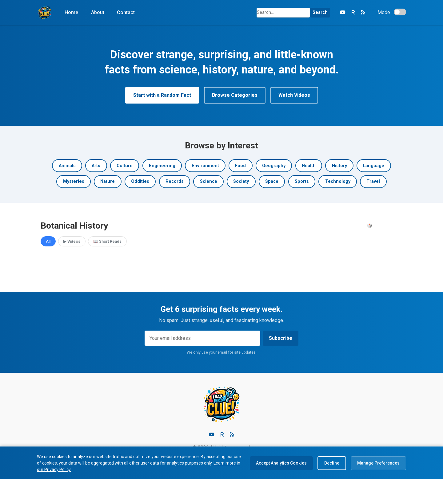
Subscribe (280, 338)
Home (71, 12)
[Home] (44, 12)
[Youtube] (211, 435)
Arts (96, 165)
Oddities (140, 181)
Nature (107, 181)
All (48, 241)
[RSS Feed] (363, 13)
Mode (383, 12)
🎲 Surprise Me (382, 225)
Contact (126, 12)
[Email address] (202, 338)
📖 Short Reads (107, 241)
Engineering (162, 165)
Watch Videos (294, 95)
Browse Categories (234, 95)
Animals (67, 165)
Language (373, 165)
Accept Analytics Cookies (281, 463)
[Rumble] (353, 13)
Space (271, 181)
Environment (205, 165)
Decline (331, 463)
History (339, 165)
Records (175, 181)
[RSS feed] (232, 435)
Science (208, 181)
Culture (125, 165)
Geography (273, 165)
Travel (373, 181)
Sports (302, 181)
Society (241, 181)
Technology (337, 181)
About (97, 12)
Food (240, 165)
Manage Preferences (378, 463)
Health (309, 165)
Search (320, 12)
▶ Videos (71, 241)
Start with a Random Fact (162, 95)
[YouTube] (342, 13)
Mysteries (73, 181)
